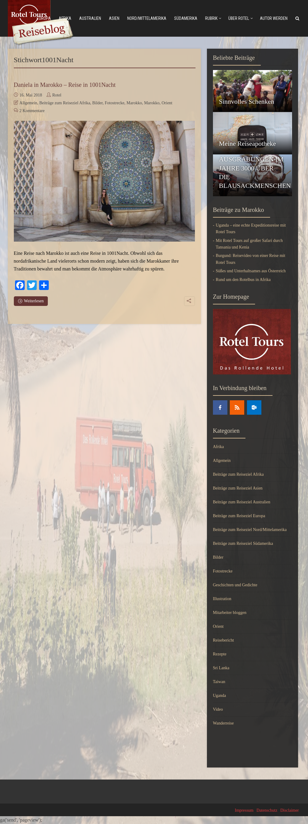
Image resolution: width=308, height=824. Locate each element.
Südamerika (185, 18)
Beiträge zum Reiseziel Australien (241, 502)
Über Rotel (238, 18)
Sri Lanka (221, 668)
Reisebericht (223, 640)
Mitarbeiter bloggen (230, 612)
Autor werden (274, 18)
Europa (44, 18)
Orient (167, 103)
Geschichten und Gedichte (235, 585)
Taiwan (219, 681)
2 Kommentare (32, 110)
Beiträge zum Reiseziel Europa (239, 516)
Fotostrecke (114, 103)
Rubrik (211, 18)
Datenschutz (267, 810)
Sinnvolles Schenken (246, 101)
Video (218, 709)
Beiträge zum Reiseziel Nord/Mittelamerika (250, 529)
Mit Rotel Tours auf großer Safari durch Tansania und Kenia (249, 243)
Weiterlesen (31, 301)
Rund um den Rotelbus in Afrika (243, 279)
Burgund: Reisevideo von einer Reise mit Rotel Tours (250, 258)
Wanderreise (223, 723)
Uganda (219, 695)
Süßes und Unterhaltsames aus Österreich (251, 271)
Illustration (222, 599)
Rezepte (219, 654)
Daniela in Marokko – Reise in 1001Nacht (65, 84)
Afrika (65, 18)
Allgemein (28, 103)
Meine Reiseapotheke (247, 143)
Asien (114, 18)
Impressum (244, 810)
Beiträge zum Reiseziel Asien (238, 488)
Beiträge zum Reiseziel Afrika (64, 103)
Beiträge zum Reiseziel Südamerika (243, 543)
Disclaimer (289, 810)
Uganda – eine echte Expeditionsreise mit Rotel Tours (251, 228)
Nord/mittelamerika (146, 18)
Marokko (134, 103)
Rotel (56, 95)
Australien (90, 18)
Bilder (97, 103)
